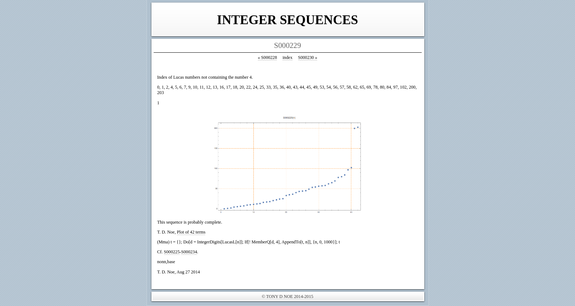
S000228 (267, 57)
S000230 (307, 57)
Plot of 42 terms (191, 232)
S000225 (172, 251)
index (287, 57)
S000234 (189, 251)
